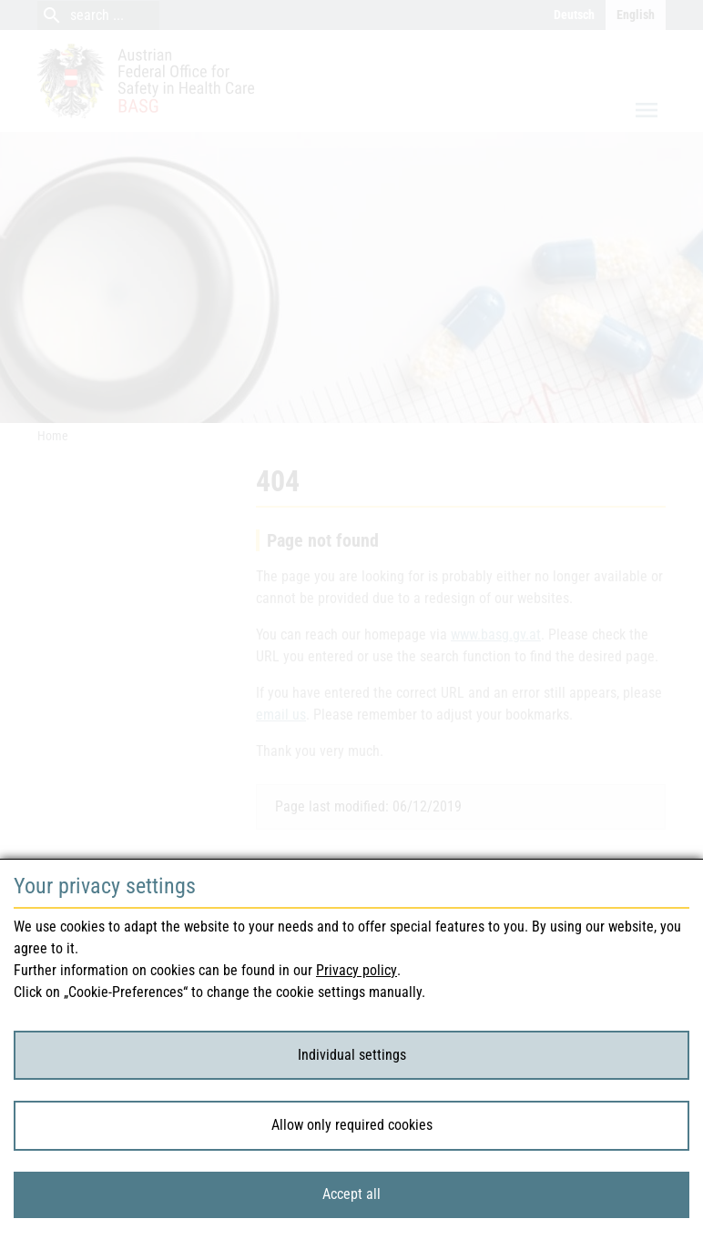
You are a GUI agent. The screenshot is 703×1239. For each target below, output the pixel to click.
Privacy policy (356, 970)
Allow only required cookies (352, 1124)
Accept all (351, 1194)
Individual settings (352, 1054)
